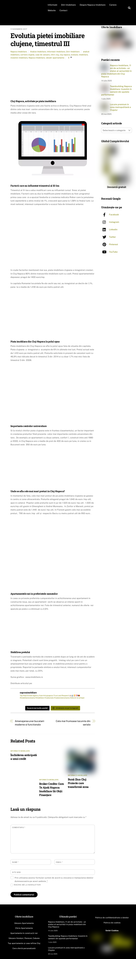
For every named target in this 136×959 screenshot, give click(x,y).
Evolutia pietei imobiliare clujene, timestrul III (47, 39)
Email (59, 862)
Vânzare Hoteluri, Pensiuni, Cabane (24, 938)
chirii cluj (55, 54)
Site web (16, 872)
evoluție (74, 54)
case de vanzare (42, 54)
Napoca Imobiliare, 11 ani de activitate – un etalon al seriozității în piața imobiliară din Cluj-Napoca (116, 71)
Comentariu (18, 827)
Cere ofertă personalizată (23, 948)
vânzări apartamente (55, 58)
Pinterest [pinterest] (109, 244)
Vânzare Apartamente (24, 923)
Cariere (112, 5)
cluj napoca (65, 54)
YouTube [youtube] (109, 251)
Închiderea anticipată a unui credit (23, 757)
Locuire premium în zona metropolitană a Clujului (120, 107)
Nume (15, 862)
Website (52, 10)
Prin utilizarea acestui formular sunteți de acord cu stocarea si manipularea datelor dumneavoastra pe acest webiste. (54, 879)
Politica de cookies (112, 922)
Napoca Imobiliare (18, 51)
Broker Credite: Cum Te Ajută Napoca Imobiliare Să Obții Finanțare (51, 789)
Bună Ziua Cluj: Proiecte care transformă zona (78, 783)
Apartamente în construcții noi (24, 933)
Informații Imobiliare (56, 51)
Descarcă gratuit (116, 186)
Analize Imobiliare (38, 51)
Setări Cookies (112, 930)
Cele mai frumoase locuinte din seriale (73, 723)
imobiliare (83, 54)
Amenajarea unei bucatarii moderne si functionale (29, 723)
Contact (63, 10)
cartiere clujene (27, 54)
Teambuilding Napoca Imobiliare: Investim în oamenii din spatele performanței (116, 90)
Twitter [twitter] (108, 236)
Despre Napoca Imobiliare (92, 5)
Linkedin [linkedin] (109, 229)
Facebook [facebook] (110, 214)
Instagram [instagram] (110, 222)
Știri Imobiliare (68, 5)
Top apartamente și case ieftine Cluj (24, 943)
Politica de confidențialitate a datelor (112, 917)
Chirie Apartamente (24, 928)
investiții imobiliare (19, 58)
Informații (52, 5)
